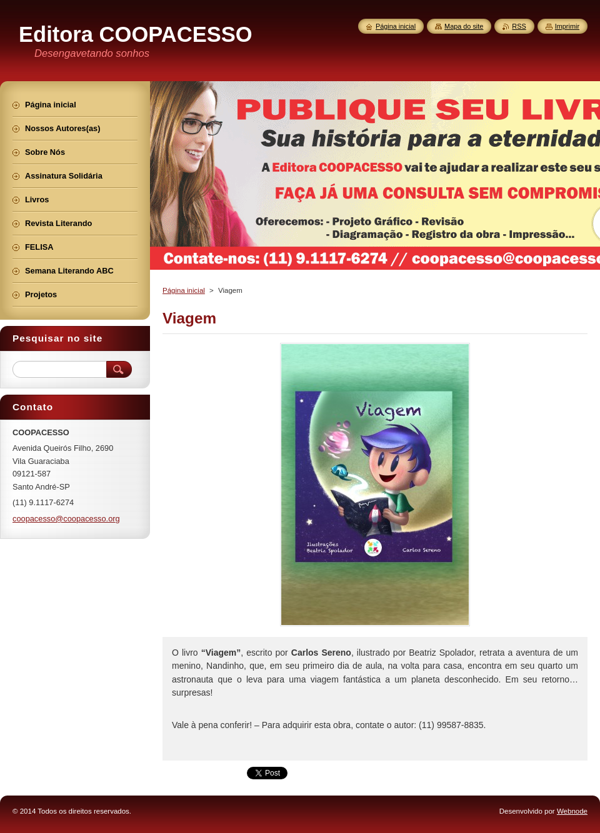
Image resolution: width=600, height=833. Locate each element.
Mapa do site (463, 26)
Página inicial (183, 290)
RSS (519, 26)
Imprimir (567, 26)
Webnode (572, 811)
